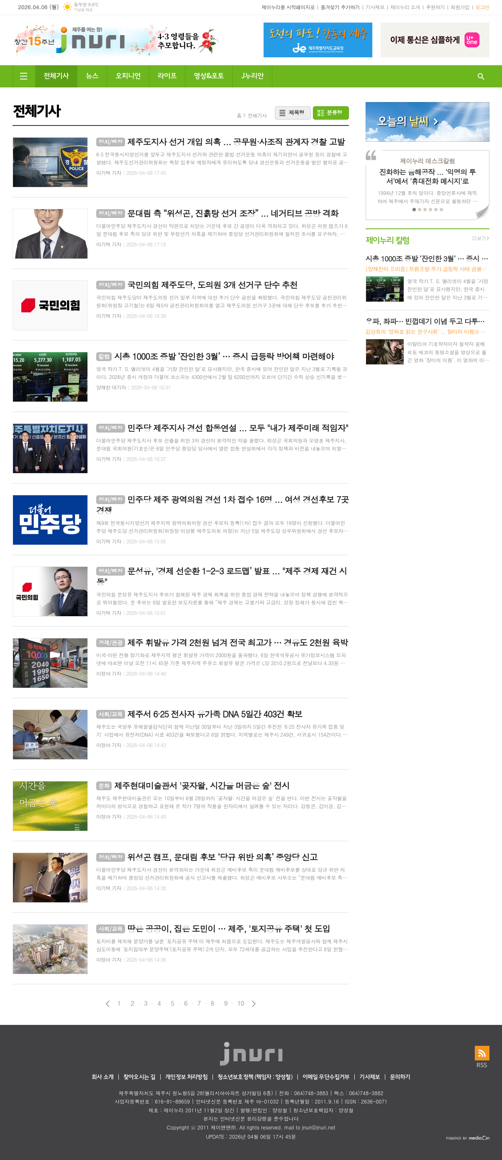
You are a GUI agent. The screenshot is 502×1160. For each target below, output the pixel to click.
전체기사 (56, 75)
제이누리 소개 (405, 6)
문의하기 (400, 1077)
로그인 (482, 6)
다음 (254, 1004)
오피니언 (128, 75)
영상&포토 (209, 75)
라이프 (167, 75)
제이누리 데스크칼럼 (427, 160)
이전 (108, 1004)
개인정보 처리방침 (186, 1077)
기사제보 (375, 6)
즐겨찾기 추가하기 (340, 6)
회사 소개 (102, 1077)
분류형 (334, 112)
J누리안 (252, 75)
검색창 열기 (481, 76)
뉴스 (92, 75)
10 (240, 1003)
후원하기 (435, 6)
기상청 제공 (83, 10)
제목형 (296, 112)
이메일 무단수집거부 (326, 1077)
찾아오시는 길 (139, 1077)
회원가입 (460, 6)
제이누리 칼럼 (388, 239)
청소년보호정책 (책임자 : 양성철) (255, 1077)
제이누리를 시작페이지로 (288, 6)
